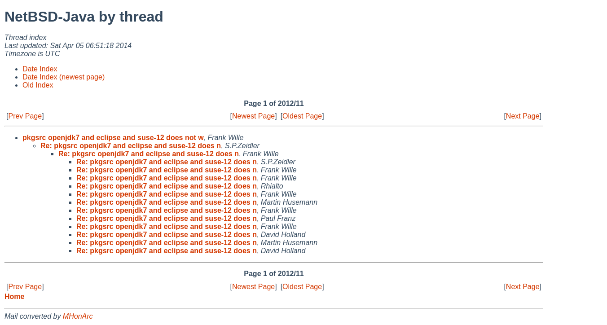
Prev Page (25, 116)
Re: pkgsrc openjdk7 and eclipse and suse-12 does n (130, 145)
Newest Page (253, 116)
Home (14, 296)
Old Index (37, 85)
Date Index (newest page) (63, 77)
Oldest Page (302, 116)
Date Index (39, 69)
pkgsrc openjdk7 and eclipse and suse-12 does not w (113, 137)
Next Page (523, 116)
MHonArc (78, 316)
